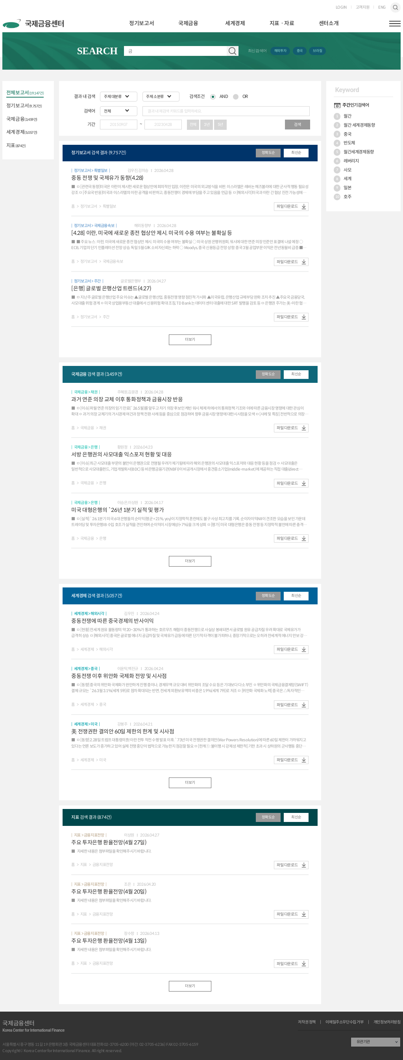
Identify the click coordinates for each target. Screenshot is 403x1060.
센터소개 (328, 23)
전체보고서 (25, 93)
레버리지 (346, 161)
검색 (395, 7)
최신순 (296, 152)
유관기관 (363, 1041)
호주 (342, 197)
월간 (342, 116)
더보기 (190, 339)
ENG (382, 7)
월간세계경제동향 (354, 152)
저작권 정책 (307, 1022)
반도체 (344, 143)
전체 (193, 124)
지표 (16, 146)
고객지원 (362, 7)
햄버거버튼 (394, 23)
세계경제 (235, 23)
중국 (300, 50)
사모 (342, 170)
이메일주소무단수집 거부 (344, 1022)
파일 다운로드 (287, 206)
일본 (342, 188)
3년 (206, 124)
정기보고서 (141, 23)
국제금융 (188, 23)
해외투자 (280, 50)
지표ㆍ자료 (282, 23)
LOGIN (341, 7)
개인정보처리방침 (387, 1022)
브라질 (317, 50)
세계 (342, 179)
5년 (220, 124)
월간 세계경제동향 (354, 125)
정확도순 (268, 152)
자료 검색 (232, 51)
